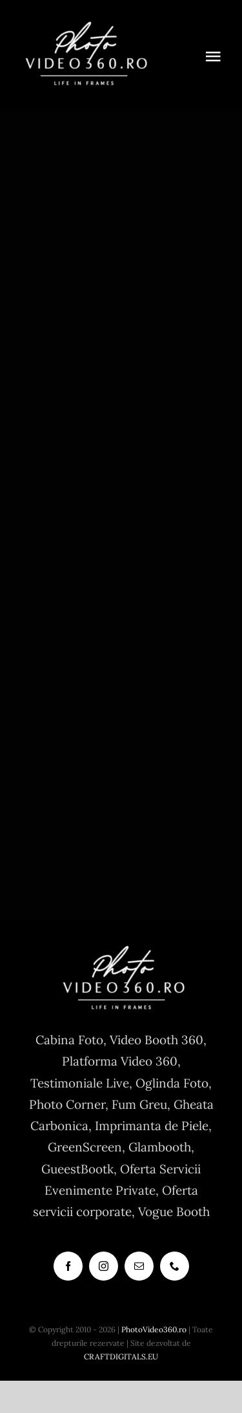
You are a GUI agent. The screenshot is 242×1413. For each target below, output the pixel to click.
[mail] (139, 1266)
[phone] (174, 1266)
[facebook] (68, 1266)
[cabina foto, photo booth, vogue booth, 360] (83, 25)
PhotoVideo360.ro (154, 1329)
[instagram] (103, 1266)
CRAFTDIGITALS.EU (121, 1356)
